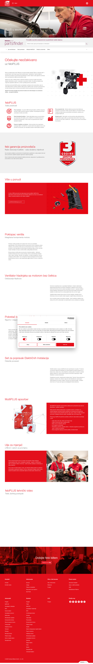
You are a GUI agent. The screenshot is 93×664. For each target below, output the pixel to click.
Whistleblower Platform (74, 589)
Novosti (28, 582)
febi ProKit (28, 591)
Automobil (8, 598)
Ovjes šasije (28, 617)
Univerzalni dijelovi (30, 651)
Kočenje (28, 615)
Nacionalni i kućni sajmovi (31, 589)
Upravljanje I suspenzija (31, 608)
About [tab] (65, 322)
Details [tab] (46, 322)
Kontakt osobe (8, 585)
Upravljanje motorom (9, 613)
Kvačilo (27, 626)
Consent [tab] (27, 322)
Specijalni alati (8, 640)
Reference (50, 585)
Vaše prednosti (21, 49)
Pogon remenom (30, 631)
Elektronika (7, 615)
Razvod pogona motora (10, 622)
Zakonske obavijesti (73, 582)
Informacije (29, 579)
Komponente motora (9, 620)
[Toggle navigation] (14, 3)
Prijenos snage (8, 635)
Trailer (27, 604)
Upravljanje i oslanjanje (10, 606)
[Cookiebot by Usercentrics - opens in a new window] (68, 318)
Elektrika (28, 640)
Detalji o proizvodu (41, 49)
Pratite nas (72, 598)
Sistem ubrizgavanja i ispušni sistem (33, 629)
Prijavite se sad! (46, 562)
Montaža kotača (8, 633)
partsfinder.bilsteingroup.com (15, 201)
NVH (6, 608)
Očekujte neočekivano (10, 49)
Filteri (27, 644)
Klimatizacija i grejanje (9, 617)
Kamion (28, 598)
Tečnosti (7, 629)
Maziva (27, 647)
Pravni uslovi (72, 579)
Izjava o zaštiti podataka (74, 585)
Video (48, 49)
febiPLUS (7, 604)
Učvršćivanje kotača (30, 613)
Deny (28, 344)
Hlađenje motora (8, 626)
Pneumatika (28, 620)
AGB (70, 587)
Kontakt (7, 579)
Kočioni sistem (8, 610)
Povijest (49, 587)
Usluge (27, 585)
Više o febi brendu (53, 579)
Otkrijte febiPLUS (30, 49)
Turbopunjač (7, 624)
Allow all (65, 344)
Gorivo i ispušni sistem (9, 638)
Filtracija (6, 631)
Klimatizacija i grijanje (30, 635)
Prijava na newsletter (30, 587)
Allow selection (46, 344)
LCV (49, 598)
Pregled (6, 601)
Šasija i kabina (29, 642)
